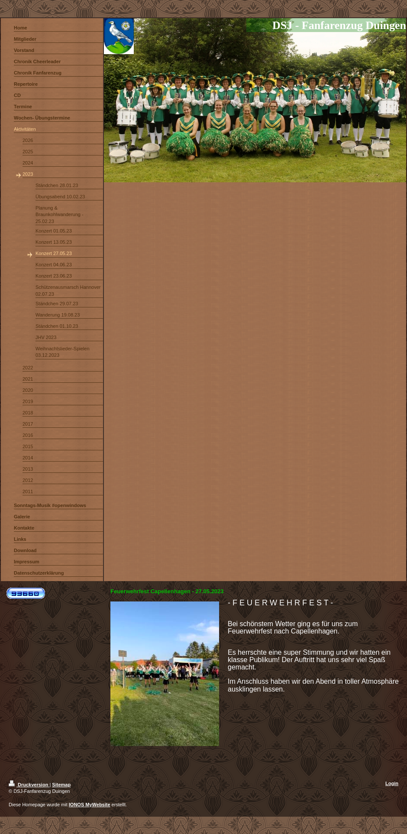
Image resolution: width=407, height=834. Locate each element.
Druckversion (29, 784)
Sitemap (61, 784)
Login (391, 783)
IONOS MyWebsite (89, 804)
